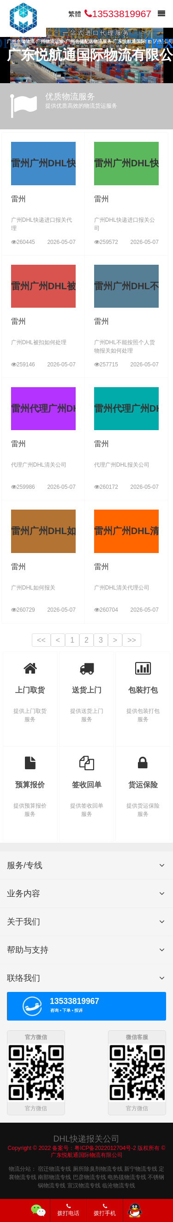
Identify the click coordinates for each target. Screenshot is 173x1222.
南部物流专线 (54, 1176)
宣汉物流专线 (84, 1184)
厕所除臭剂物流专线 (98, 1168)
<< (41, 640)
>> (131, 640)
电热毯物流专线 (126, 1176)
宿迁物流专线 (54, 1168)
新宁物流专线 (140, 1168)
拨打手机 (105, 1210)
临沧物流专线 (118, 1184)
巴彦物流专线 (89, 1176)
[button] (162, 41)
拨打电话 (68, 1210)
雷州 (18, 199)
